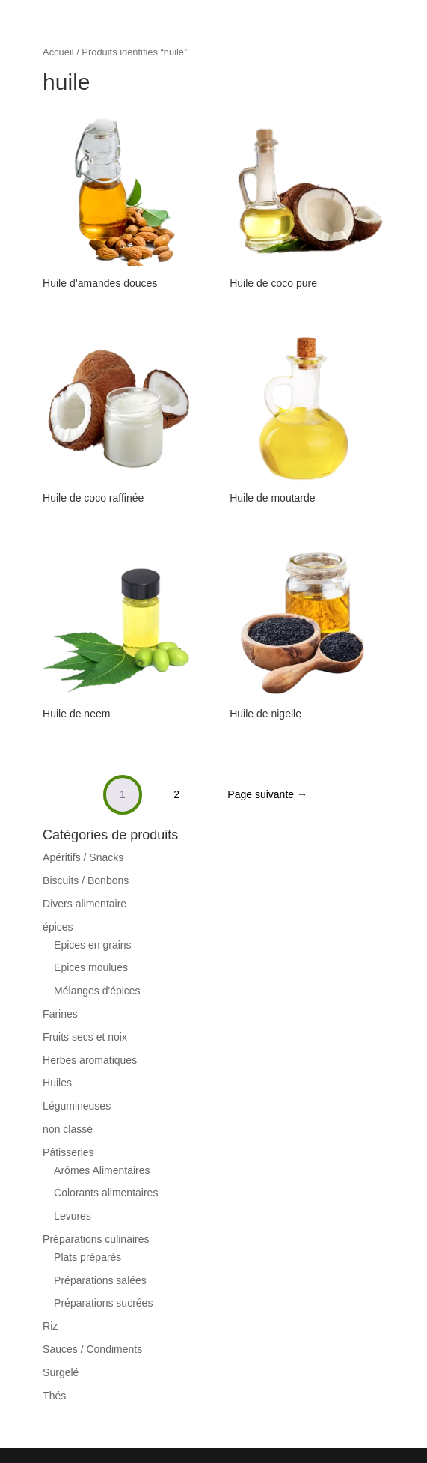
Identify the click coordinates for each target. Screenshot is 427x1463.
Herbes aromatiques (90, 1060)
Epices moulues (91, 967)
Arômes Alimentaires (102, 1170)
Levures (72, 1216)
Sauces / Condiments (92, 1349)
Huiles (57, 1083)
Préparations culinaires (96, 1239)
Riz (50, 1326)
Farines (60, 1014)
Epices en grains (93, 945)
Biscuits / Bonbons (86, 880)
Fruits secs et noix (85, 1037)
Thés (54, 1396)
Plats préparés (87, 1257)
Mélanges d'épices (97, 991)
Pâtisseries (68, 1152)
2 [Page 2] (176, 794)
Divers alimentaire (84, 904)
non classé (68, 1129)
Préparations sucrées (103, 1303)
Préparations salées (100, 1280)
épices (58, 927)
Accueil (58, 52)
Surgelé (61, 1372)
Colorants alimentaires (106, 1193)
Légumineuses (77, 1106)
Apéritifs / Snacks (83, 857)
